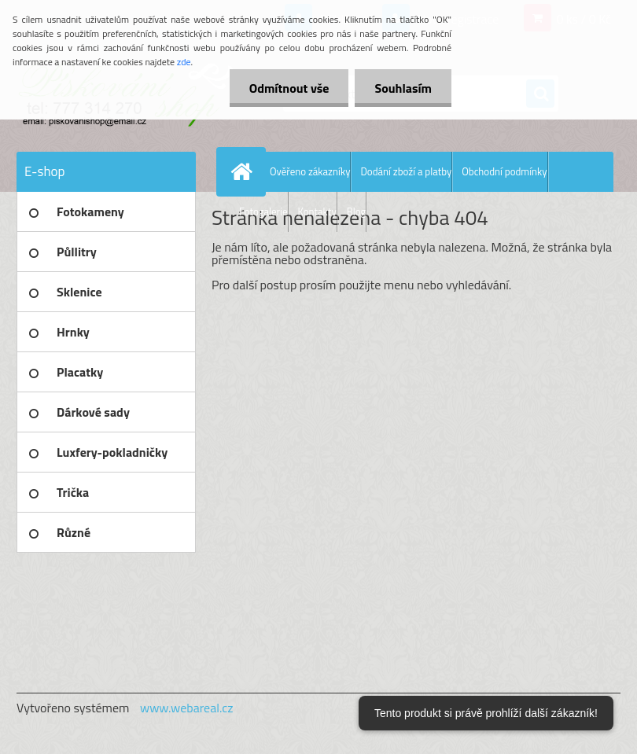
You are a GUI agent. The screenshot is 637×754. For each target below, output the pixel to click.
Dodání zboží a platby (405, 171)
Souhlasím (403, 88)
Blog (356, 211)
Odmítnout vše (289, 88)
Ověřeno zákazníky (310, 171)
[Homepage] (245, 171)
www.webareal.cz (187, 707)
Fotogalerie (263, 211)
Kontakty (317, 211)
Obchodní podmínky (504, 171)
